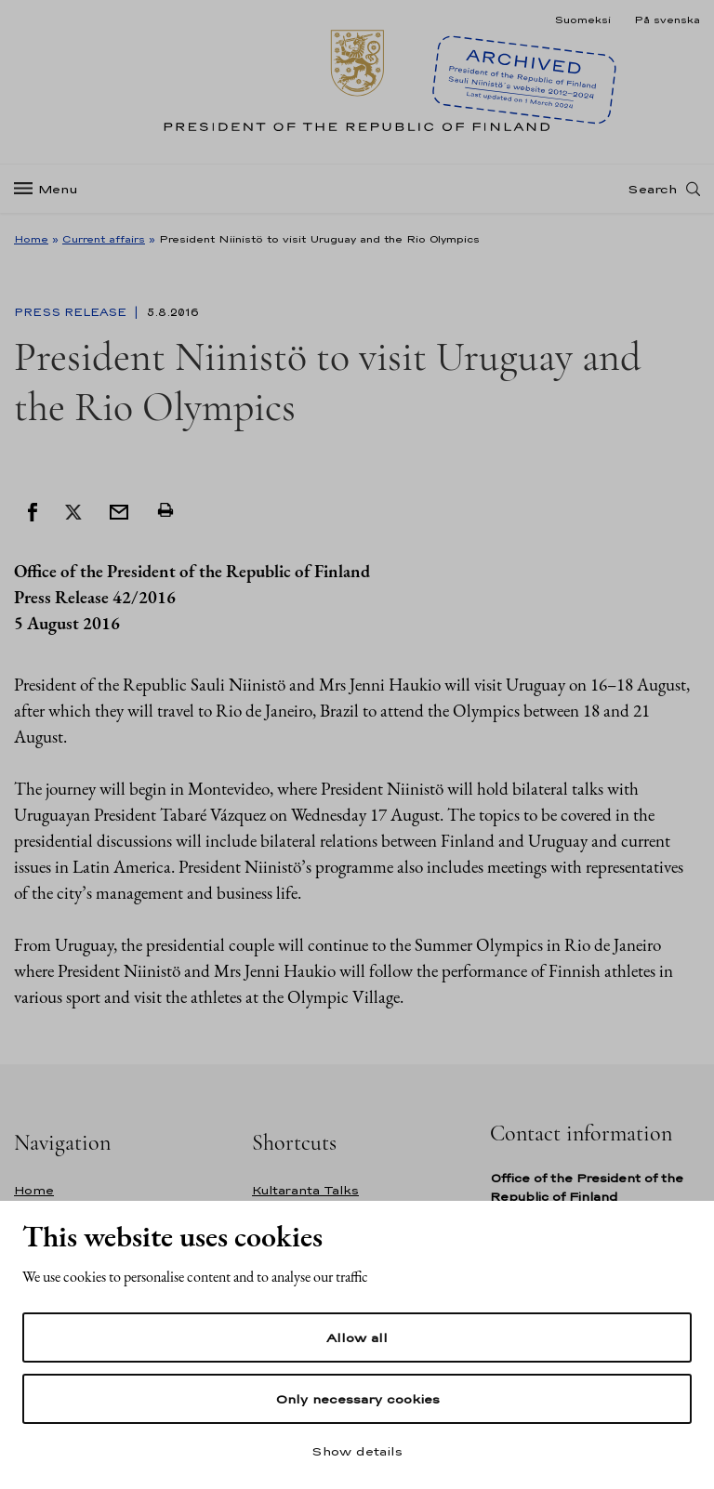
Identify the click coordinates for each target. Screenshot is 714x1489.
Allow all (357, 1337)
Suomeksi (582, 19)
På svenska (667, 19)
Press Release (72, 312)
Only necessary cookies (357, 1398)
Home (31, 238)
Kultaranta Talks (305, 1190)
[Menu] (51, 189)
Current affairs (103, 238)
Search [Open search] (652, 188)
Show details (357, 1451)
